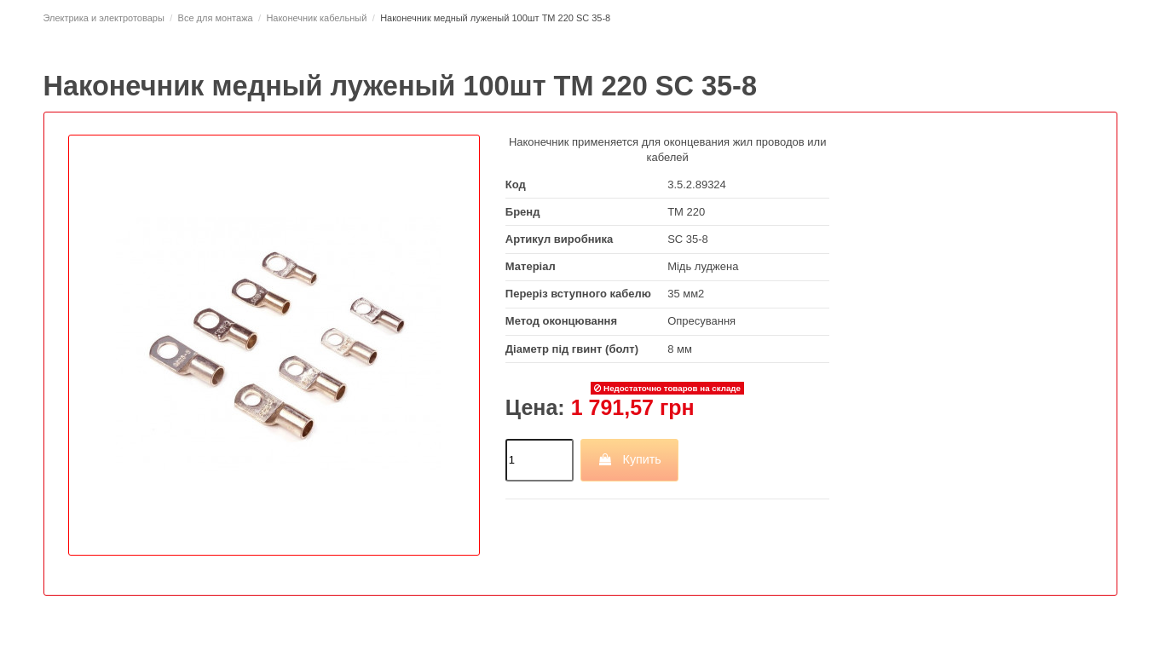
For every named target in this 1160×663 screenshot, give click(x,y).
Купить (629, 459)
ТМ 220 (686, 211)
